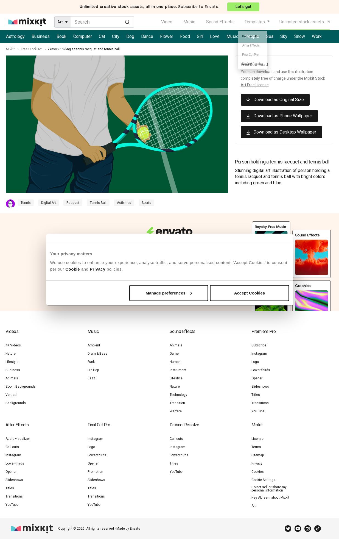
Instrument (178, 370)
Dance (147, 36)
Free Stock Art (31, 49)
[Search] (127, 22)
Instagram (259, 353)
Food (185, 36)
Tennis (26, 203)
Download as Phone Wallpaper (282, 115)
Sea (269, 36)
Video (166, 21)
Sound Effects (220, 21)
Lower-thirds (260, 370)
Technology (178, 395)
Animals (11, 378)
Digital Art (48, 203)
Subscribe (258, 345)
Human (175, 362)
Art (253, 506)
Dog (130, 36)
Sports (146, 203)
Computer (82, 36)
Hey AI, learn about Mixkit (270, 497)
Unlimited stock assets (305, 22)
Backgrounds (15, 403)
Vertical (11, 395)
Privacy (97, 268)
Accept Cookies (249, 292)
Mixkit (10, 49)
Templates (255, 21)
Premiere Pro (263, 331)
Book (61, 36)
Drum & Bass (97, 353)
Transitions (260, 403)
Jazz (91, 378)
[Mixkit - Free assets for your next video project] (27, 22)
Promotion (95, 472)
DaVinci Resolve (184, 424)
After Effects (17, 424)
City (115, 36)
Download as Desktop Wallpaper (284, 132)
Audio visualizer (17, 439)
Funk (91, 362)
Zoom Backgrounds (20, 386)
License (257, 439)
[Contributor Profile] (12, 203)
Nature (10, 353)
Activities (124, 203)
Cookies (257, 472)
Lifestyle (11, 362)
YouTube (257, 411)
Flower (166, 36)
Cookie (72, 268)
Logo (255, 362)
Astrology (15, 36)
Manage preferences (169, 292)
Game (174, 353)
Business (41, 36)
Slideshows (260, 386)
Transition (177, 403)
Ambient (94, 345)
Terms (256, 447)
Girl (200, 36)
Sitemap (257, 455)
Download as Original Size (278, 99)
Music (189, 21)
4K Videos (13, 345)
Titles (255, 395)
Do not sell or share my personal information (269, 488)
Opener (256, 378)
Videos (11, 331)
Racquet (72, 203)
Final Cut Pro (99, 424)
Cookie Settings (263, 480)
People (252, 36)
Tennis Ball (98, 203)
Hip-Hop (93, 370)
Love (215, 36)
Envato (135, 528)
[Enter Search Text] (102, 21)
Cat (102, 36)
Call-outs (12, 447)
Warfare (176, 411)
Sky (283, 36)
